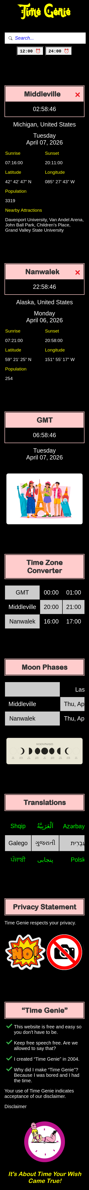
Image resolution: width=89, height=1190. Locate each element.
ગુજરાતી (45, 842)
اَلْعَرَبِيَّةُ (45, 826)
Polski (79, 859)
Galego (18, 843)
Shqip (18, 826)
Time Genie (44, 12)
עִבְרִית (78, 843)
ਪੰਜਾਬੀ (18, 859)
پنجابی (45, 859)
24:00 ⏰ (58, 51)
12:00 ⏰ (30, 51)
